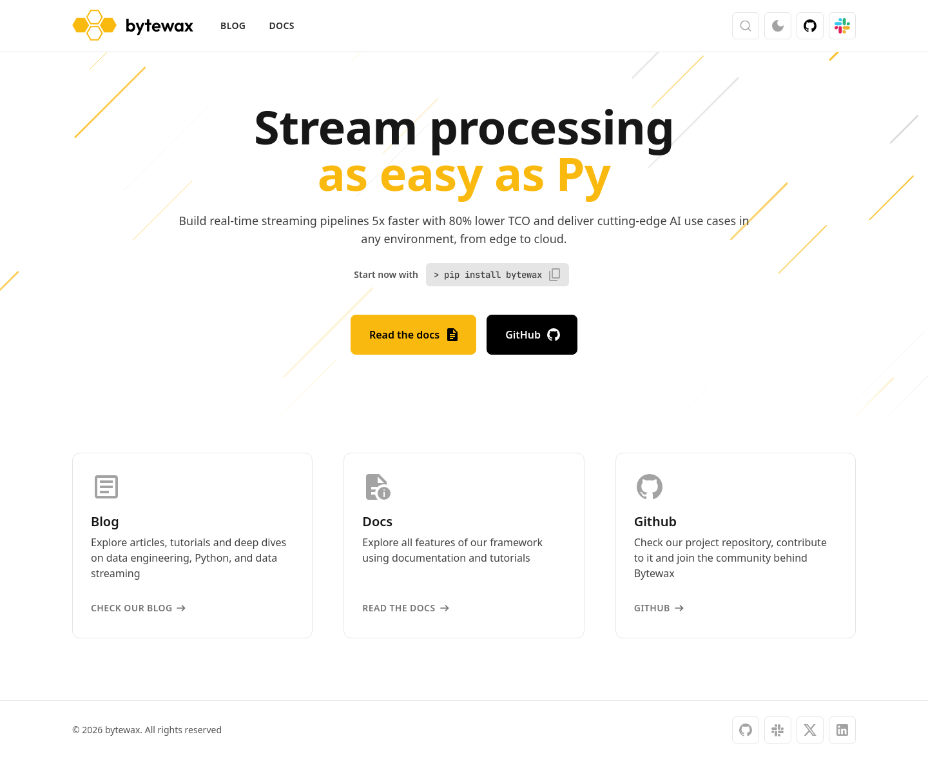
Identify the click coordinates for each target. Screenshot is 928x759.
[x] (810, 730)
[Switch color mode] (777, 25)
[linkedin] (842, 730)
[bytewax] (132, 26)
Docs (282, 25)
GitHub (533, 334)
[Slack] (842, 25)
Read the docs (414, 334)
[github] (745, 730)
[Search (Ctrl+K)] (745, 25)
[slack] (777, 730)
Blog (233, 25)
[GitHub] (810, 25)
